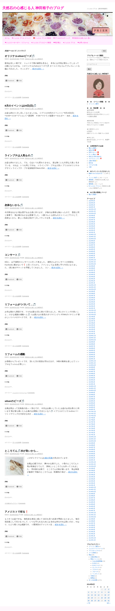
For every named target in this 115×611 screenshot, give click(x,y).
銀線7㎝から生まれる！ (96, 173)
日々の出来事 (17, 97)
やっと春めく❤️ (94, 154)
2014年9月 (92, 494)
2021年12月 (92, 310)
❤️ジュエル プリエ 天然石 (42, 38)
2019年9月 (92, 367)
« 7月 (88, 603)
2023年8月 (92, 268)
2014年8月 (92, 496)
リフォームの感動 (15, 354)
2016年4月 (92, 453)
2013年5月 (92, 527)
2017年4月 (92, 428)
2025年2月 (92, 230)
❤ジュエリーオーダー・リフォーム (17, 42)
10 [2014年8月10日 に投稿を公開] (108, 592)
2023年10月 (92, 264)
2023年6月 (92, 272)
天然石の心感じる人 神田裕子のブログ (33, 8)
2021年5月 (92, 325)
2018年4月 (92, 403)
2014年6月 (92, 500)
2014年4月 (92, 504)
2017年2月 (92, 432)
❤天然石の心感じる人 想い (81, 38)
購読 (89, 69)
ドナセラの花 (93, 165)
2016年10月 (92, 441)
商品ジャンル (94, 559)
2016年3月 (92, 456)
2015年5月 (92, 477)
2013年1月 (92, 536)
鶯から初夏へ (93, 148)
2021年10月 (92, 314)
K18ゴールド (96, 565)
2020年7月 (92, 346)
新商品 (92, 578)
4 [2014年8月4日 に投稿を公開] (88, 592)
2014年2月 (92, 508)
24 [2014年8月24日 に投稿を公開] (108, 598)
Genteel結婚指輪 (97, 561)
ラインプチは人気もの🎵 (19, 155)
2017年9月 (92, 418)
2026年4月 (92, 201)
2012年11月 (92, 540)
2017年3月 (92, 430)
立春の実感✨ (93, 161)
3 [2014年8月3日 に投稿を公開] (108, 589)
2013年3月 (92, 531)
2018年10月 (92, 390)
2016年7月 (92, 447)
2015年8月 (92, 470)
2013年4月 (92, 529)
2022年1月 (92, 308)
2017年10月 (92, 416)
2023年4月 (92, 276)
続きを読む (38, 69)
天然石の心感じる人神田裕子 (34, 59)
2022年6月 (92, 298)
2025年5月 (92, 224)
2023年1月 (92, 283)
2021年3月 (92, 329)
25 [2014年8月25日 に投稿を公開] (88, 601)
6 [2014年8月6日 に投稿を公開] (95, 592)
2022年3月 (92, 304)
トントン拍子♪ (93, 177)
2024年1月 (92, 257)
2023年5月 (92, 274)
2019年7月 (92, 371)
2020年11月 (92, 338)
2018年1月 (92, 409)
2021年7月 (92, 321)
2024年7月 (92, 245)
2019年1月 (92, 384)
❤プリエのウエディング (61, 38)
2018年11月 (92, 388)
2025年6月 (92, 222)
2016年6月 (92, 449)
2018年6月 (92, 399)
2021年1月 (92, 333)
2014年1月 (92, 510)
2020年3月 (92, 354)
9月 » (108, 603)
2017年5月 (92, 426)
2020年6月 (92, 348)
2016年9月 (92, 443)
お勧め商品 (94, 557)
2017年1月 (92, 435)
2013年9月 (92, 519)
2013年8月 (92, 521)
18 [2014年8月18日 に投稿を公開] (88, 598)
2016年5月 (92, 451)
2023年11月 (92, 262)
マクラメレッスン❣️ (95, 158)
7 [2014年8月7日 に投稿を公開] (98, 592)
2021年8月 (92, 319)
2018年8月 (92, 394)
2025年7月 (92, 220)
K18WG (94, 563)
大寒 (90, 167)
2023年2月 (92, 281)
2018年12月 (92, 386)
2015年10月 (92, 466)
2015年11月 (92, 464)
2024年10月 (92, 239)
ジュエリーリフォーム (20, 393)
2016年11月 (92, 439)
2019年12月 (92, 361)
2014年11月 (92, 489)
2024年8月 (92, 243)
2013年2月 (92, 534)
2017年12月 (92, 411)
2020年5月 (92, 350)
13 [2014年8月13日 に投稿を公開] (95, 595)
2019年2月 (92, 382)
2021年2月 (92, 331)
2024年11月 (92, 236)
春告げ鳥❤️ (92, 150)
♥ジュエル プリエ (69, 42)
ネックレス (95, 567)
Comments (25, 97)
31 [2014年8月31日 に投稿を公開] (108, 601)
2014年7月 (92, 498)
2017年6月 (92, 424)
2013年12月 (92, 512)
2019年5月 (92, 376)
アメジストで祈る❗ (16, 511)
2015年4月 (92, 479)
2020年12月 (92, 335)
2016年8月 (92, 445)
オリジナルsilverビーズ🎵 (20, 56)
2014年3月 (92, 506)
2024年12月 (92, 234)
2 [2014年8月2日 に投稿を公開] (105, 589)
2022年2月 (92, 306)
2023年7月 (92, 270)
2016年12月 (92, 437)
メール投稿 (92, 553)
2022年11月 (92, 287)
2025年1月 (92, 232)
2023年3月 (92, 279)
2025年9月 (92, 215)
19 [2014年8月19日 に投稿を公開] (92, 598)
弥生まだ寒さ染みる (95, 156)
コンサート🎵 (13, 254)
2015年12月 (92, 462)
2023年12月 (92, 260)
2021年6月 (92, 323)
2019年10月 (92, 365)
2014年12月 (92, 487)
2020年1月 (92, 359)
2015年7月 (92, 472)
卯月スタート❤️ (94, 152)
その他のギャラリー (11, 503)
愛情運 (91, 180)
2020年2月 (92, 357)
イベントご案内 (94, 104)
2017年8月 (92, 420)
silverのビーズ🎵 (14, 401)
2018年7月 (92, 397)
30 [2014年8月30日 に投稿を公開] (105, 601)
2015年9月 (92, 468)
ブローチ (95, 571)
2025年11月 (92, 211)
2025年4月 (92, 226)
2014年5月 (92, 502)
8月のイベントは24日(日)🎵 (20, 105)
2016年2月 (92, 458)
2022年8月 (92, 293)
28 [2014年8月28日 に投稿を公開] (98, 601)
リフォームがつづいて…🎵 (20, 304)
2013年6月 (92, 525)
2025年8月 (92, 217)
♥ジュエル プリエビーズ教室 (41, 42)
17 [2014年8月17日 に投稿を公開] (108, 595)
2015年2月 (92, 483)
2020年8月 (92, 344)
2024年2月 (92, 255)
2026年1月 (92, 207)
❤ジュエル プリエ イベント (21, 38)
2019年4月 (92, 378)
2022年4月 (92, 302)
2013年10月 (92, 517)
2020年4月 (92, 352)
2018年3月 (92, 405)
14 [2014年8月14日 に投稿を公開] (98, 595)
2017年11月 (92, 413)
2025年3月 (92, 228)
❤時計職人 (57, 42)
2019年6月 (92, 373)
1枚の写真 (48, 458)
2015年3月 (92, 481)
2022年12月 (92, 285)
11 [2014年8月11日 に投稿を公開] (88, 595)
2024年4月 (92, 251)
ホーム (7, 38)
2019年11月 (92, 363)
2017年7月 (92, 422)
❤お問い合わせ (83, 42)
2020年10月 (92, 340)
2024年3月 (92, 253)
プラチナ (95, 569)
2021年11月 (92, 312)
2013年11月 (92, 515)
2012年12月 (92, 538)
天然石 (92, 576)
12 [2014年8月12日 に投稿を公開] (92, 595)
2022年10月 (92, 289)
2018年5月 (92, 401)
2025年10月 (92, 213)
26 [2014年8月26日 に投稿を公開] (92, 601)
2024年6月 (92, 247)
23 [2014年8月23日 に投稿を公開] (105, 598)
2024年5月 (92, 249)
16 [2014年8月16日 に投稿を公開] (105, 595)
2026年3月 (92, 203)
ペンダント (95, 574)
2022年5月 (92, 300)
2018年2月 (92, 407)
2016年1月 (92, 460)
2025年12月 (92, 209)
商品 (90, 555)
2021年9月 (92, 316)
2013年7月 (92, 523)
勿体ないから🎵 (14, 205)
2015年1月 (92, 485)
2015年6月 (92, 475)
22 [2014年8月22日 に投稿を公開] (102, 598)
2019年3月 (92, 380)
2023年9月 (92, 266)
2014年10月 (92, 491)
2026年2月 (92, 205)
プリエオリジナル (94, 550)
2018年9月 (92, 392)
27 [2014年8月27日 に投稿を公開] (95, 601)
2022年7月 (92, 295)
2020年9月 (92, 342)
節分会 (91, 163)
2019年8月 (92, 369)
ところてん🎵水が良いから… (21, 450)
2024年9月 (92, 241)
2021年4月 (92, 327)
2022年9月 (92, 291)
